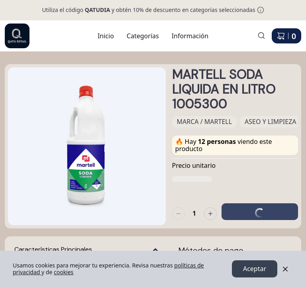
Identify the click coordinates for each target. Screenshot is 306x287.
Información (190, 35)
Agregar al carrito (259, 206)
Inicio (106, 35)
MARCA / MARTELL (204, 121)
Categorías (143, 35)
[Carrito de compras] (286, 35)
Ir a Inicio (13, 31)
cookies (63, 272)
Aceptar (254, 269)
